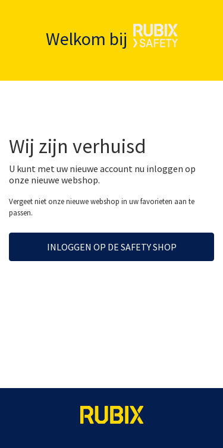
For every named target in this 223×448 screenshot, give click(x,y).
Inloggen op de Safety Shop (112, 247)
